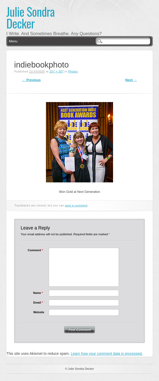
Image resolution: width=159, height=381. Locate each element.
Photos (73, 71)
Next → (131, 80)
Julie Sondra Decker (30, 17)
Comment (36, 250)
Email (38, 302)
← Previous (31, 80)
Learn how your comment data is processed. (107, 353)
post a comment (76, 205)
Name (38, 292)
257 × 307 (56, 71)
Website (38, 312)
